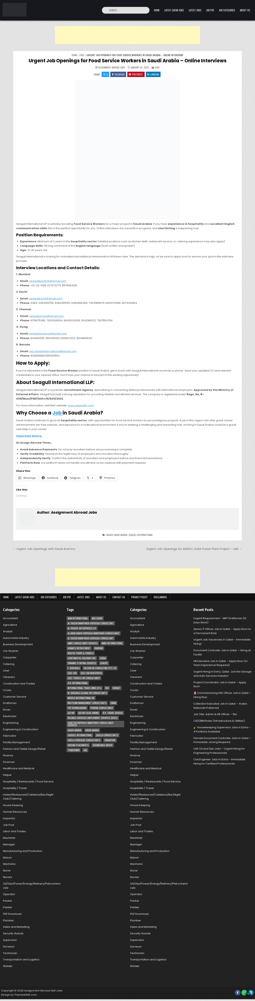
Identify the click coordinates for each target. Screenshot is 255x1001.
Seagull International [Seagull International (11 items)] (80, 735)
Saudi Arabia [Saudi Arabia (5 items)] (92, 730)
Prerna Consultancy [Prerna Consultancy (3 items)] (101, 708)
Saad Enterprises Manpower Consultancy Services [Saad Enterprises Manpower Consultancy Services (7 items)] (90, 724)
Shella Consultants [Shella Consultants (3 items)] (107, 735)
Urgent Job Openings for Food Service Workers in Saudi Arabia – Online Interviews (128, 60)
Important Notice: (29, 436)
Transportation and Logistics (21, 960)
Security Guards (13, 934)
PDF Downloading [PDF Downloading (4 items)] (77, 708)
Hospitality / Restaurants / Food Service (28, 782)
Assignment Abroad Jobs (111, 67)
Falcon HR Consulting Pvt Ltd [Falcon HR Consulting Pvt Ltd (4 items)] (100, 668)
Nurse (7, 871)
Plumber (8, 921)
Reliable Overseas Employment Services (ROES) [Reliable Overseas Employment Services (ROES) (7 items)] (93, 718)
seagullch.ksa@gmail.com (46, 316)
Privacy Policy (139, 597)
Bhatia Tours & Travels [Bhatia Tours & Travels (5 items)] (81, 653)
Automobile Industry (16, 638)
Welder (8, 966)
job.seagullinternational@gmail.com (52, 351)
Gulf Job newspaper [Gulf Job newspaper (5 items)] (91, 673)
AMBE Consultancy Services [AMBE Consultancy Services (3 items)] (83, 643)
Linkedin (153, 74)
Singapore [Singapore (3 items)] (110, 740)
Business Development (18, 645)
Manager (9, 845)
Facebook (118, 74)
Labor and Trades (14, 832)
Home (157, 10)
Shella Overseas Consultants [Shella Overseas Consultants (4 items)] (84, 740)
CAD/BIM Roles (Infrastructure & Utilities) (219, 721)
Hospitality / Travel (15, 788)
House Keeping (13, 805)
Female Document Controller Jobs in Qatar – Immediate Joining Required (222, 740)
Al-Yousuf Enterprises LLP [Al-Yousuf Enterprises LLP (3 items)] (82, 628)
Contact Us (118, 597)
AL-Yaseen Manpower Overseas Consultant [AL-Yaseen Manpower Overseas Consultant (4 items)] (91, 623)
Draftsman (10, 703)
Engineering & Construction (20, 729)
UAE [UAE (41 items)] (85, 750)
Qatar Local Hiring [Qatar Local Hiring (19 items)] (88, 713)
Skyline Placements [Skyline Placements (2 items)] (78, 745)
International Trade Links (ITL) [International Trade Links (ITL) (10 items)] (84, 688)
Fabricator (9, 736)
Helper (7, 775)
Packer (7, 901)
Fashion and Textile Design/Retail (24, 749)
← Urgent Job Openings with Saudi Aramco (44, 549)
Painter (7, 907)
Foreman (9, 762)
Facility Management (16, 742)
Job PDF (210, 10)
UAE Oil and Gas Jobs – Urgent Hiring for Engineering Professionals (219, 751)
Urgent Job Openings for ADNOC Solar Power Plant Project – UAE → (194, 549)
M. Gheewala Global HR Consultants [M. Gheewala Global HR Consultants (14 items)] (87, 693)
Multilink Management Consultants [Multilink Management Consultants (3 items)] (87, 703)
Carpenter (10, 658)
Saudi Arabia (120, 535)
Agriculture (10, 625)
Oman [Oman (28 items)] (113, 703)
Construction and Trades (19, 684)
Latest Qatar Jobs (174, 10)
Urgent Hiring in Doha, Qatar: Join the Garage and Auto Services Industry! (222, 674)
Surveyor (9, 947)
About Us (245, 10)
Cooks (7, 690)
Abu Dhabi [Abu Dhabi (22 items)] (97, 618)
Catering (8, 664)
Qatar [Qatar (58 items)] (71, 713)
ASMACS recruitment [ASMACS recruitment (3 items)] (79, 648)
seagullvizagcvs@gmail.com (48, 334)
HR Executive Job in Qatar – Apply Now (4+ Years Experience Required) (220, 663)
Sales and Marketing (16, 927)
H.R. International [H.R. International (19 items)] (78, 683)
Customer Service (14, 697)
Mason (7, 858)
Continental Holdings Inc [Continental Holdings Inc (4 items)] (82, 658)
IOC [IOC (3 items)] (107, 688)
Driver (7, 710)
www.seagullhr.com (81, 406)
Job (57, 413)
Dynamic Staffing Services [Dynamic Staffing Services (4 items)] (82, 663)
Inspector (9, 818)
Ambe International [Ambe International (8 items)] (112, 643)
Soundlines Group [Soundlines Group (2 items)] (103, 745)
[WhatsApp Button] (244, 993)
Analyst (7, 631)
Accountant (10, 618)
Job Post (8, 825)
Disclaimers (160, 597)
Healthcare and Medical (18, 769)
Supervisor (10, 940)
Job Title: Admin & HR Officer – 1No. (215, 715)
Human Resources (15, 812)
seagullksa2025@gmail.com (47, 281)
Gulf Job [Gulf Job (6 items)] (72, 673)
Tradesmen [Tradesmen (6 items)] (73, 750)
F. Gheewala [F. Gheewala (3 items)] (74, 668)
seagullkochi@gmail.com (45, 299)
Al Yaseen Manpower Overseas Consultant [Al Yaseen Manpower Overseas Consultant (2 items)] (91, 638)
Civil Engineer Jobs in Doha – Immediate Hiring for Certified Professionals (219, 762)
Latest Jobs (195, 10)
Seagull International (140, 535)
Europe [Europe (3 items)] (104, 663)
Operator (9, 894)
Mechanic (9, 864)
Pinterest (136, 74)
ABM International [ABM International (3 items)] (78, 618)
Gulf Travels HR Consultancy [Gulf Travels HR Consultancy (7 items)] (84, 678)
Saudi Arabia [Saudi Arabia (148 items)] (74, 730)
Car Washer (11, 651)
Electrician (9, 716)
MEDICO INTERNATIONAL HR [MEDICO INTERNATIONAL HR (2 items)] (81, 698)
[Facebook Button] (237, 993)
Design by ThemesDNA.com (19, 995)
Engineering (11, 723)
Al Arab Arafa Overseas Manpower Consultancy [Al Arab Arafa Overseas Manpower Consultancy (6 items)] (93, 633)
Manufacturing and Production (22, 851)
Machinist (9, 838)
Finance (8, 756)
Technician (10, 953)
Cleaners (9, 677)
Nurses (7, 877)
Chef (81, 55)
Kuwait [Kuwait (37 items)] (116, 688)
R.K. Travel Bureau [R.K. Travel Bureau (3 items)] (113, 713)
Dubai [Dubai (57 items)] (103, 658)
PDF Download (12, 914)
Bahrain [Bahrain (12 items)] (98, 648)
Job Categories (227, 10)
